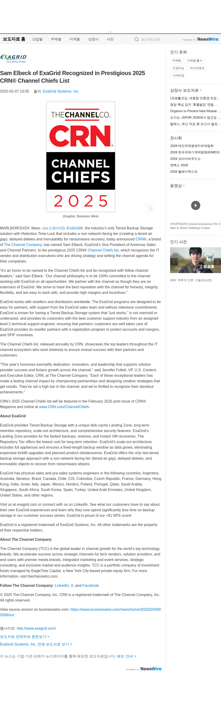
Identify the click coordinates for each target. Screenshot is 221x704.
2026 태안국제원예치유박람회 (192, 146)
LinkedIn (62, 585)
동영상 (176, 186)
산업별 (37, 39)
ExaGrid (73, 228)
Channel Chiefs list (103, 250)
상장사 (93, 39)
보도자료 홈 (14, 39)
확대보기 (150, 208)
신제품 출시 (194, 60)
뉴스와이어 (54, 228)
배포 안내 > (126, 656)
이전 (173, 261)
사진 (110, 39)
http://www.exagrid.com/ (36, 628)
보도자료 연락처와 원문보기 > (24, 637)
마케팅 (176, 60)
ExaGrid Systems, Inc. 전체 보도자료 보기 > (36, 644)
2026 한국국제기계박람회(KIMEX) (194, 152)
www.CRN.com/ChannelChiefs (64, 407)
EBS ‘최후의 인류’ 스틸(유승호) (191, 280)
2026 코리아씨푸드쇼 (185, 159)
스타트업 (178, 75)
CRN (140, 239)
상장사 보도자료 (184, 90)
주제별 (56, 39)
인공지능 (178, 68)
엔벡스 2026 (179, 165)
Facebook (90, 585)
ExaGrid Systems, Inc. (61, 91)
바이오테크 (197, 68)
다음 (217, 261)
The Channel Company (23, 245)
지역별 (75, 39)
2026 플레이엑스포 (184, 171)
